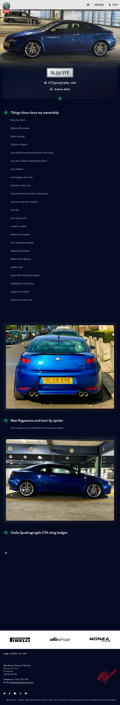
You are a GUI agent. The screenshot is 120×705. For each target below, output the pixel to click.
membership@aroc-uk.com (21, 682)
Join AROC (99, 4)
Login (113, 4)
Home (6, 653)
